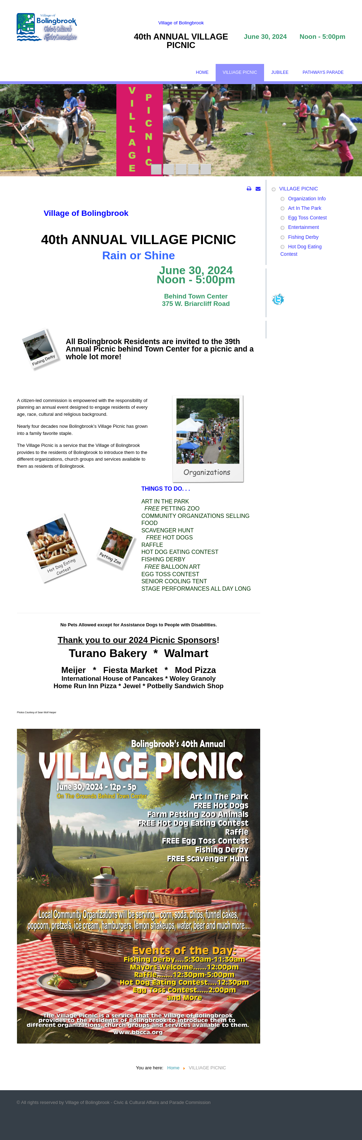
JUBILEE (279, 72)
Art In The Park (304, 208)
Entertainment (303, 227)
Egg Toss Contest (307, 217)
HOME (202, 72)
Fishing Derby (303, 237)
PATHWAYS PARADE (323, 72)
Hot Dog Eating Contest (301, 250)
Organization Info (307, 198)
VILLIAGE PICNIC (240, 72)
